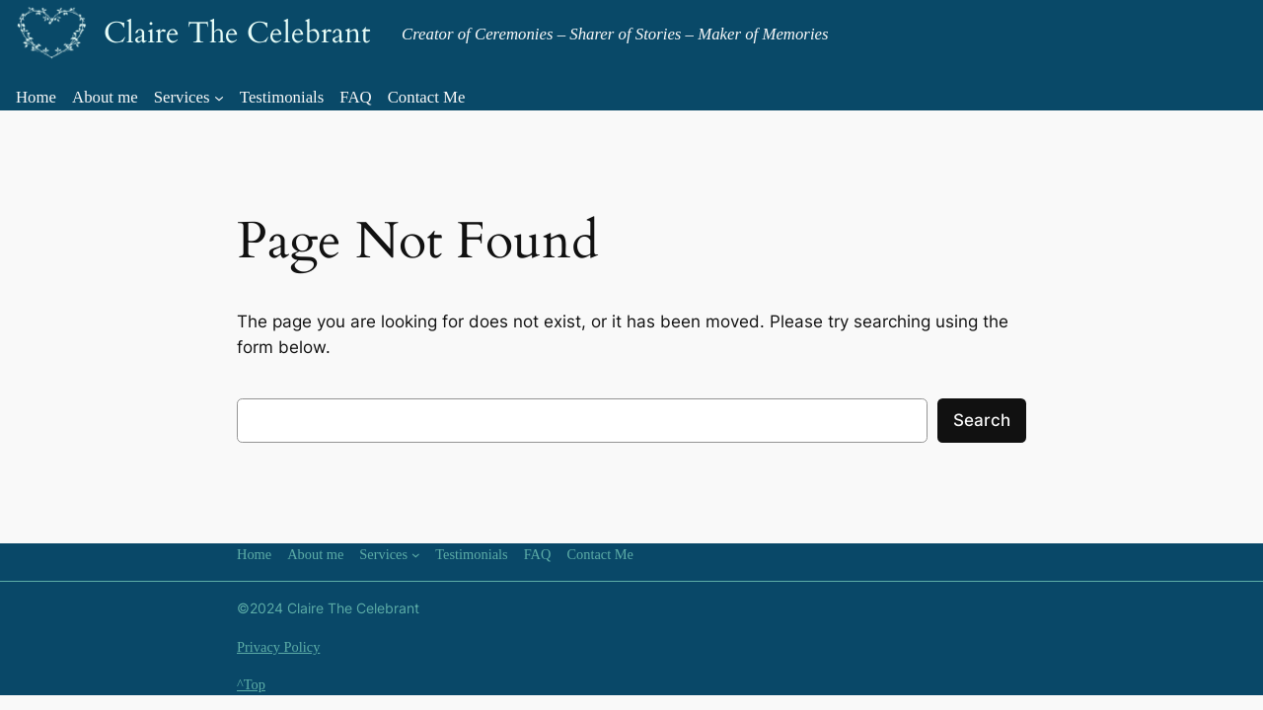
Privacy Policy (278, 647)
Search (981, 420)
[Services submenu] (219, 98)
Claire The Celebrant (237, 33)
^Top (251, 684)
